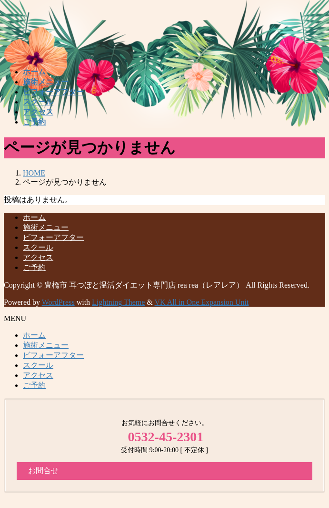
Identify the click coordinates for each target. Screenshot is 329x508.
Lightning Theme (118, 302)
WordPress (58, 302)
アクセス (38, 257)
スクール (38, 247)
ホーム (34, 217)
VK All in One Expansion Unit (202, 302)
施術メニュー (46, 227)
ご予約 (34, 267)
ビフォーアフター (53, 237)
